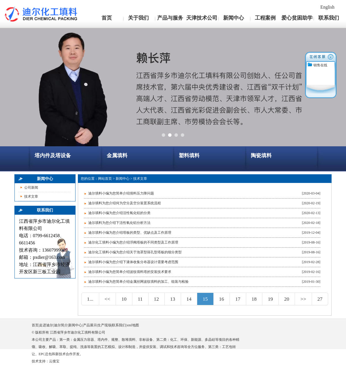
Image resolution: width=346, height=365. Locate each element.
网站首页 (105, 179)
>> (303, 299)
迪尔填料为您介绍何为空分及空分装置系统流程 (124, 203)
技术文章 (31, 196)
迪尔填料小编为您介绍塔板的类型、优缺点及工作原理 (129, 233)
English (327, 7)
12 (156, 299)
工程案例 (265, 18)
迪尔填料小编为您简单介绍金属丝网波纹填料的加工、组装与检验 (138, 282)
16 (221, 299)
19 (270, 299)
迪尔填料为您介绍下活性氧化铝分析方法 (119, 223)
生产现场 (104, 325)
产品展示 (90, 325)
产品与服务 (170, 18)
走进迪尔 (46, 325)
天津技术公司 (201, 18)
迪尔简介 (61, 325)
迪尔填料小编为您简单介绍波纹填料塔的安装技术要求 (129, 272)
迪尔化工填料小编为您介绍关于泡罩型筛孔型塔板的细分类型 (135, 252)
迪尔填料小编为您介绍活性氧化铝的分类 (119, 213)
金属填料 (117, 155)
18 (254, 299)
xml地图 (133, 325)
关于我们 (138, 18)
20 (286, 299)
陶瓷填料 (261, 155)
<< (107, 299)
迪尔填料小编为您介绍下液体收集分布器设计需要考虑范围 (133, 262)
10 (124, 299)
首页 (106, 18)
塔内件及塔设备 (53, 155)
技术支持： (40, 361)
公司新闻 (31, 188)
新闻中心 (233, 18)
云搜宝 (54, 361)
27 (320, 299)
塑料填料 (189, 155)
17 (237, 299)
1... (90, 299)
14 (189, 299)
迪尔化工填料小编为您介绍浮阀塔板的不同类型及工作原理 (133, 242)
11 (140, 299)
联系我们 (328, 18)
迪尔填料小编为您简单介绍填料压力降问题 (121, 193)
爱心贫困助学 (297, 18)
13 (172, 299)
